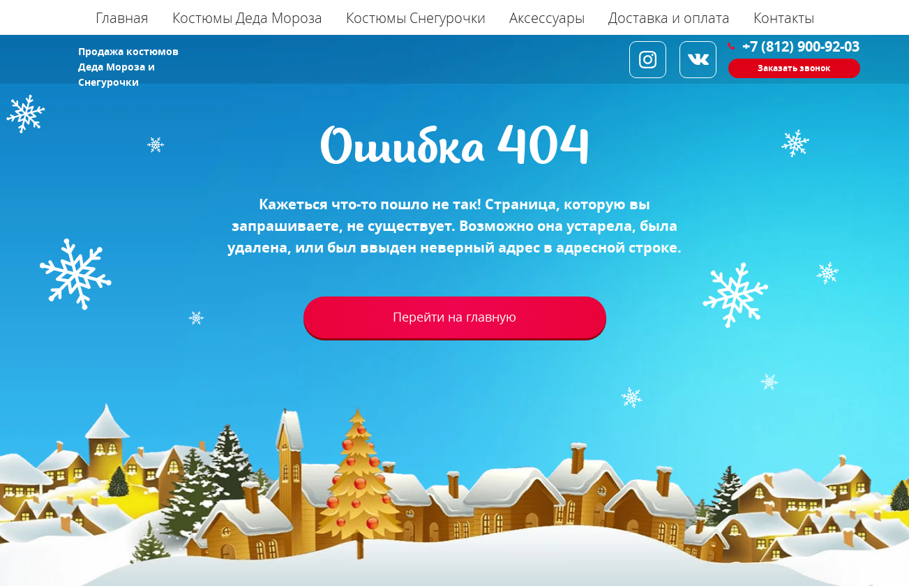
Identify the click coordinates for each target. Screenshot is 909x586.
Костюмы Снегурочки (416, 17)
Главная (122, 17)
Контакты (783, 17)
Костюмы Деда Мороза (247, 17)
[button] (794, 68)
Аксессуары (547, 17)
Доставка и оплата (669, 17)
